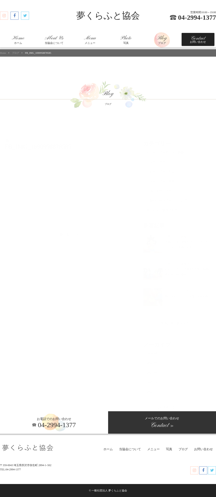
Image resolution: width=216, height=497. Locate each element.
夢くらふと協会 (108, 16)
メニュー (90, 40)
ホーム (18, 40)
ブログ (162, 40)
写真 (126, 40)
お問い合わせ (198, 39)
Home (3, 53)
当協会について (54, 40)
